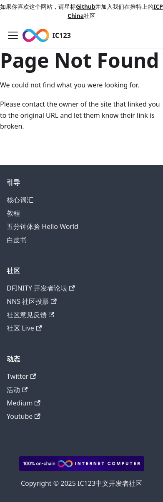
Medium (23, 403)
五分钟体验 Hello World (42, 226)
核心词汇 (20, 199)
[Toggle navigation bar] (13, 35)
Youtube (23, 416)
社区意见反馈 (30, 314)
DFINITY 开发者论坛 (41, 288)
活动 (17, 389)
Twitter (21, 376)
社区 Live (24, 328)
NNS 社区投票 (32, 301)
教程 (13, 213)
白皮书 (17, 239)
